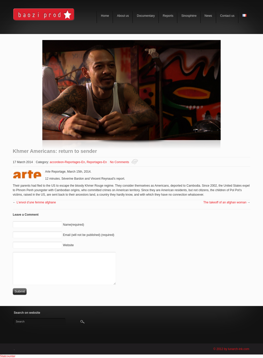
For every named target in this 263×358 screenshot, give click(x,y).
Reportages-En (97, 162)
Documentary (146, 16)
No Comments (119, 162)
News (208, 16)
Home (105, 16)
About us (123, 16)
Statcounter (7, 356)
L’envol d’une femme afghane (36, 202)
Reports (168, 16)
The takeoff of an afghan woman (224, 202)
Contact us (227, 16)
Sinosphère (189, 16)
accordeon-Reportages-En (67, 162)
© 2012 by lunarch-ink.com (231, 349)
